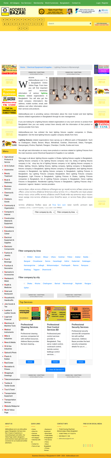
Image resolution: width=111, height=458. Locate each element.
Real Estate (8, 363)
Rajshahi (78, 283)
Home (6, 3)
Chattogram (47, 283)
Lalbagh (41, 265)
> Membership (35, 435)
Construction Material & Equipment (9, 221)
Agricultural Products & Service (8, 159)
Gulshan (61, 257)
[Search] (68, 24)
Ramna (75, 265)
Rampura (84, 265)
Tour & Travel (9, 390)
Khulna (37, 283)
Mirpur (45, 257)
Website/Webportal (11, 406)
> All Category (35, 437)
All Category (14, 3)
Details (30, 362)
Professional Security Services (80, 325)
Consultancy (9, 227)
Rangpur (88, 283)
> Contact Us (34, 444)
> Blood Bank (48, 433)
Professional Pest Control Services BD (53, 327)
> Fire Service (48, 440)
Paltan (69, 257)
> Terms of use (35, 446)
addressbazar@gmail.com (66, 438)
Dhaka (29, 283)
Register (105, 3)
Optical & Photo (10, 353)
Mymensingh (68, 283)
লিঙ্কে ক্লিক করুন (59, 205)
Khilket (29, 257)
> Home (33, 429)
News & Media (10, 342)
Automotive (8, 170)
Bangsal (27, 261)
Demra (47, 261)
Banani (38, 257)
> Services (34, 433)
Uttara (53, 257)
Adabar (78, 257)
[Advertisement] (55, 47)
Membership (38, 3)
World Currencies (51, 3)
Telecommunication (12, 379)
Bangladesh (65, 3)
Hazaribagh (57, 261)
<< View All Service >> (55, 370)
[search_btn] (90, 24)
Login (98, 3)
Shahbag (27, 270)
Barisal (57, 283)
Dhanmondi (46, 270)
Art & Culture (9, 166)
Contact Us (76, 3)
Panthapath (65, 265)
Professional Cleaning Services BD (29, 327)
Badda (85, 257)
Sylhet (26, 288)
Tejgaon (36, 270)
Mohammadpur (53, 265)
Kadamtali (76, 261)
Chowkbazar (37, 261)
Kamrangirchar (29, 265)
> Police (46, 442)
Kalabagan (86, 261)
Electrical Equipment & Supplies (9, 240)
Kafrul (66, 261)
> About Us (34, 431)
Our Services (26, 3)
